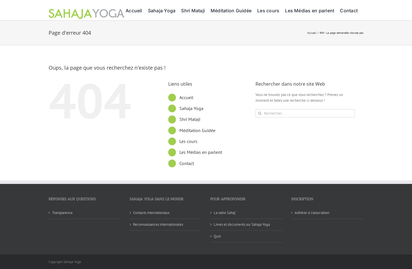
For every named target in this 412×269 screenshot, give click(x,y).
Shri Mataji (189, 119)
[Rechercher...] (305, 113)
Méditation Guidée (197, 130)
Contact (186, 163)
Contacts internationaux (151, 212)
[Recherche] (259, 113)
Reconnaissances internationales (158, 224)
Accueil (186, 97)
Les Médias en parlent (200, 152)
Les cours (188, 141)
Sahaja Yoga (191, 108)
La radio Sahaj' (225, 212)
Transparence (62, 212)
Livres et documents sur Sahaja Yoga (242, 224)
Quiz (217, 236)
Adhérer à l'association (312, 212)
